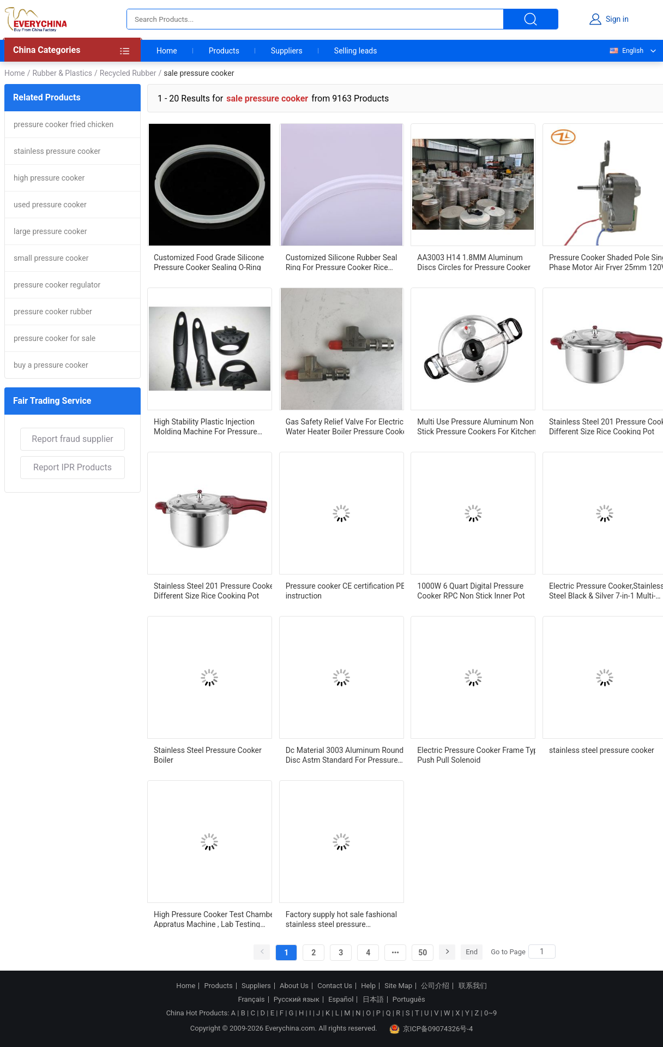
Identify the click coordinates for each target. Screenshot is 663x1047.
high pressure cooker (49, 177)
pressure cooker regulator (57, 284)
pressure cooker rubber (53, 311)
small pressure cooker (51, 258)
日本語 (373, 999)
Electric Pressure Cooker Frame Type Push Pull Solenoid (479, 754)
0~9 (490, 1013)
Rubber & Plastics (62, 73)
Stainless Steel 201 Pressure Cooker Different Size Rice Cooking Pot (215, 590)
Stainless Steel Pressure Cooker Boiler (208, 754)
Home (166, 50)
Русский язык (297, 999)
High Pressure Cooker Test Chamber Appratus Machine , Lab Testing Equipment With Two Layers (215, 919)
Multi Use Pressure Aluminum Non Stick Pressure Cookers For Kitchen (476, 426)
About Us (294, 986)
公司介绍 (435, 986)
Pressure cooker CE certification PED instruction (348, 590)
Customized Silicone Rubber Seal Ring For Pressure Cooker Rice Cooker (341, 262)
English (625, 51)
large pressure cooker (50, 231)
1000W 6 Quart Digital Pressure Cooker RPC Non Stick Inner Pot (471, 590)
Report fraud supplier (72, 439)
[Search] (542, 951)
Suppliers (287, 50)
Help (368, 986)
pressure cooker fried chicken (63, 124)
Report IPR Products (72, 467)
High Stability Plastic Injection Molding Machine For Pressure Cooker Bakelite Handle (205, 426)
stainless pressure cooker (57, 151)
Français (251, 999)
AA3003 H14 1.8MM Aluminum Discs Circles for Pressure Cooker (474, 262)
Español (340, 999)
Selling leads (355, 50)
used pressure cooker (50, 204)
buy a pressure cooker (51, 365)
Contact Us (334, 986)
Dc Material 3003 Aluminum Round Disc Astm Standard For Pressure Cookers (345, 754)
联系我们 (473, 986)
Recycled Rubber (128, 73)
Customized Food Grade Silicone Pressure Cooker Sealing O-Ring (209, 262)
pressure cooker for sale (54, 338)
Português (409, 999)
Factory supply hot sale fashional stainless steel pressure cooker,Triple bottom (341, 919)
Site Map (398, 986)
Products (224, 50)
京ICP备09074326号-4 (431, 1029)
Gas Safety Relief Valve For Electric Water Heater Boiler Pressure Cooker (347, 426)
